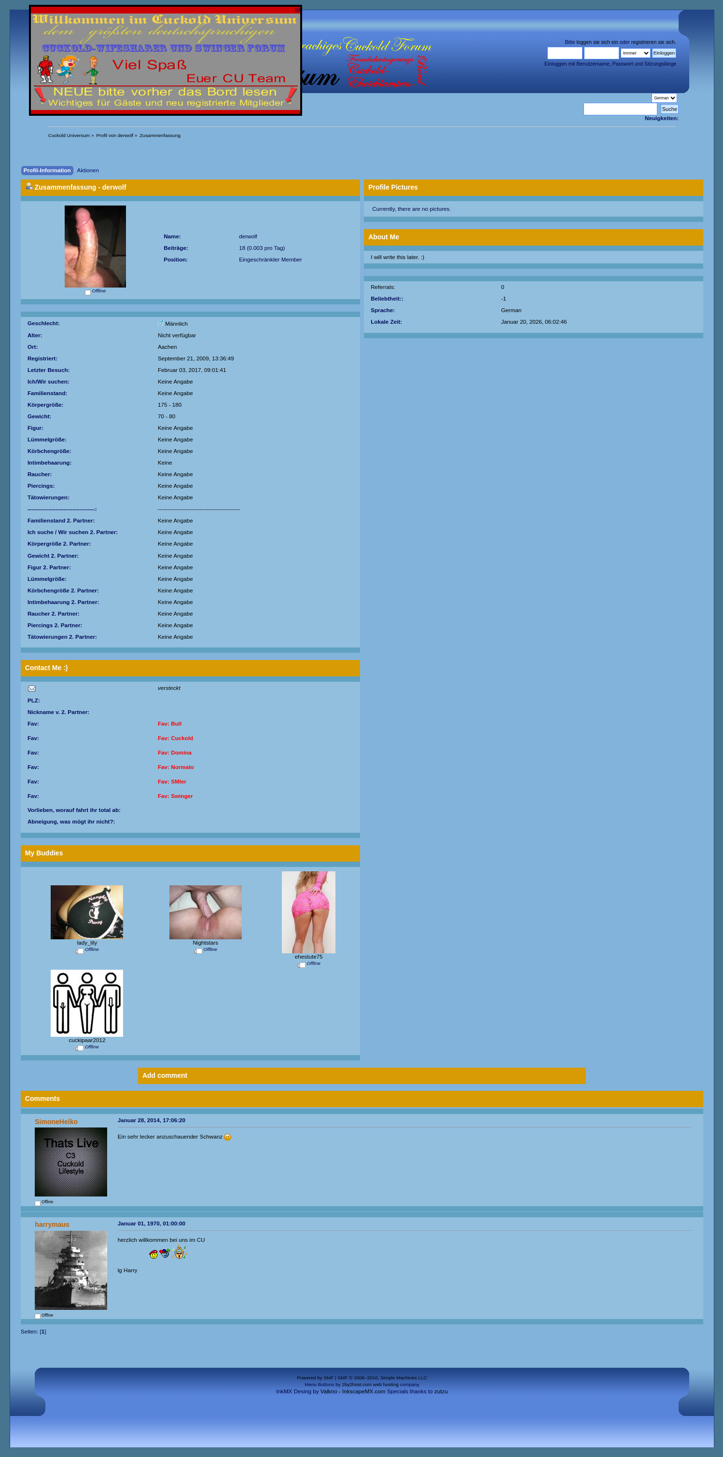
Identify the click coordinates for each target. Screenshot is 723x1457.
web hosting (386, 1384)
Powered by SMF (315, 1377)
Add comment (164, 1075)
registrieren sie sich (653, 42)
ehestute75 (309, 956)
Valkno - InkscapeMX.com (353, 1391)
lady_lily (87, 942)
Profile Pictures (393, 187)
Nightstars (205, 942)
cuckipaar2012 (87, 1040)
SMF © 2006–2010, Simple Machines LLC (382, 1377)
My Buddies (44, 853)
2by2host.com (357, 1384)
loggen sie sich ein (597, 42)
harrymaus (52, 1224)
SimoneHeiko (56, 1122)
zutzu (441, 1391)
